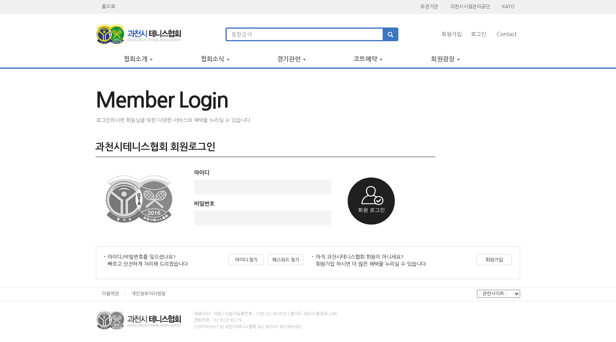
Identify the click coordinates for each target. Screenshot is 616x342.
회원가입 (452, 34)
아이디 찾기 (246, 260)
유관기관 (429, 6)
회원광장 (445, 59)
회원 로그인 (371, 210)
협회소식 (215, 59)
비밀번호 (204, 204)
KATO (508, 6)
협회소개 (138, 59)
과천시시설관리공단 (470, 6)
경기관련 (291, 59)
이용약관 (110, 293)
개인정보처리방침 (148, 293)
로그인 (478, 34)
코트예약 (368, 59)
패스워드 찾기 (285, 260)
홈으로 (108, 6)
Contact (507, 34)
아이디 (201, 173)
